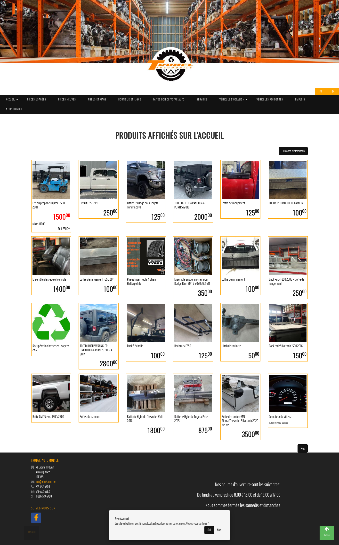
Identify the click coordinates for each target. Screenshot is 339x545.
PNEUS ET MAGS (97, 99)
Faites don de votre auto (169, 99)
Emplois (300, 99)
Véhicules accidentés (270, 99)
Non (219, 530)
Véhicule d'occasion (231, 99)
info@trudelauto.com (46, 481)
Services (202, 99)
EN (333, 91)
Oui (209, 530)
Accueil (10, 99)
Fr (321, 91)
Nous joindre (14, 109)
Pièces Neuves (67, 99)
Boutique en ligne (129, 99)
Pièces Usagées (36, 99)
